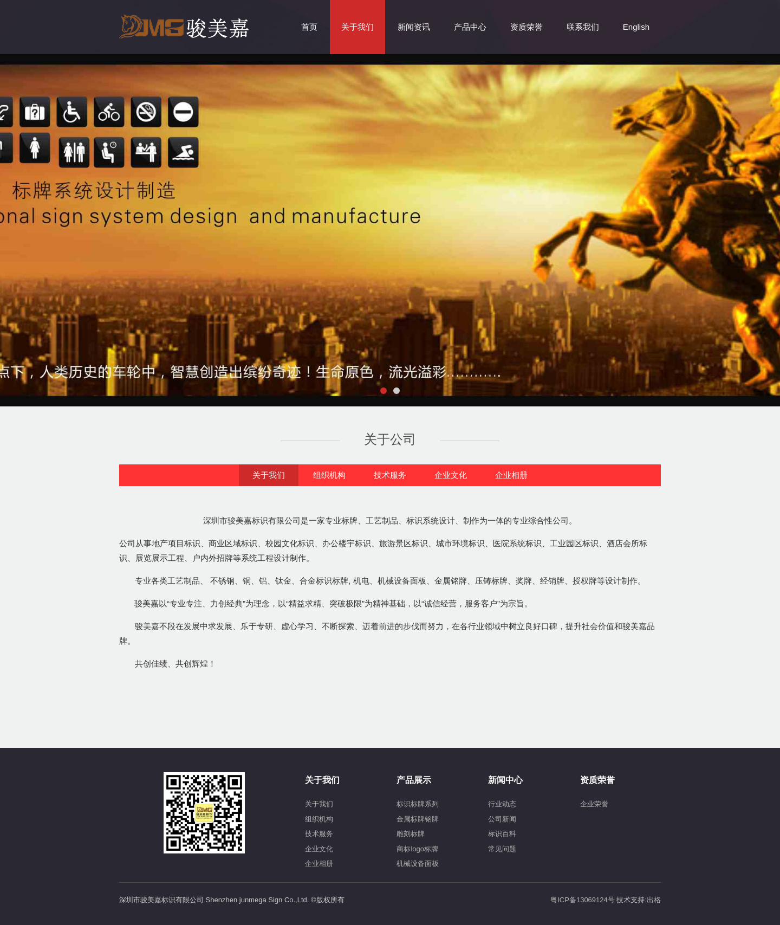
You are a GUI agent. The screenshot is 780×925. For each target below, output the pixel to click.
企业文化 (450, 475)
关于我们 (268, 475)
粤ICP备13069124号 (582, 900)
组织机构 (329, 475)
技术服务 (390, 475)
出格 (654, 900)
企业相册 (511, 475)
